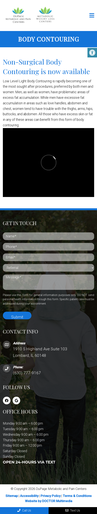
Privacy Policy (51, 496)
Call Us (24, 510)
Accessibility (29, 496)
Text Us (72, 510)
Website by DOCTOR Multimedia (48, 501)
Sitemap (12, 496)
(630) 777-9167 (27, 373)
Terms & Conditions (77, 496)
